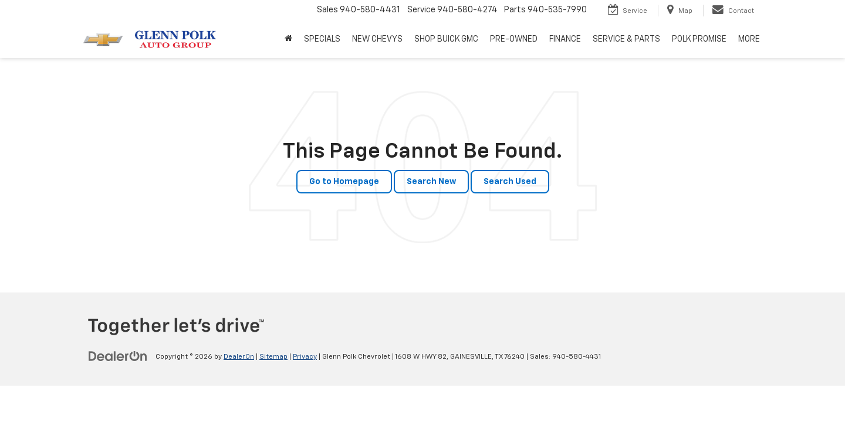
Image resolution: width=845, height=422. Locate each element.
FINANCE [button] (565, 39)
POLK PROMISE (699, 39)
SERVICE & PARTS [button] (626, 39)
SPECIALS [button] (322, 39)
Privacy (305, 356)
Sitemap (273, 356)
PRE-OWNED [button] (514, 39)
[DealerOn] (118, 356)
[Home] (288, 39)
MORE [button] (749, 39)
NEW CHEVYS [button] (377, 39)
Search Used (510, 182)
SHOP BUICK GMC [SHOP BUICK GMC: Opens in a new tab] (446, 39)
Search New (431, 182)
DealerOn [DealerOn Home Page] (239, 356)
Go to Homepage (344, 182)
